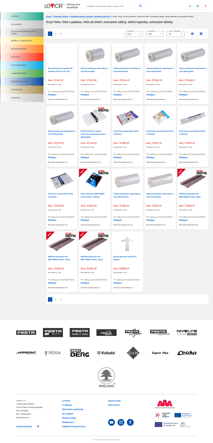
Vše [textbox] (150, 33)
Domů (48, 16)
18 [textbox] (170, 33)
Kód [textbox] (129, 33)
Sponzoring (114, 400)
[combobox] (134, 33)
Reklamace (68, 422)
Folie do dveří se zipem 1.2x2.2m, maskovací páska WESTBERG (93, 134)
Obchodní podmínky (72, 409)
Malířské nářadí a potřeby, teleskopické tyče (90, 16)
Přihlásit (52, 94)
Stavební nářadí (61, 16)
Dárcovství (114, 404)
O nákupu (67, 404)
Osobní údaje (69, 417)
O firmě (66, 400)
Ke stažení (67, 413)
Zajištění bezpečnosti (74, 426)
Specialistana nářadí (74, 6)
